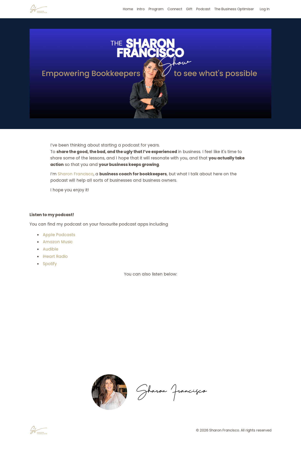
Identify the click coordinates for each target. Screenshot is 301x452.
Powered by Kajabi (259, 442)
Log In (265, 9)
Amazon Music (58, 242)
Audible (50, 249)
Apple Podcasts (59, 235)
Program (155, 9)
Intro (141, 9)
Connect (174, 9)
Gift (189, 9)
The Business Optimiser (234, 9)
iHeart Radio (55, 257)
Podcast (203, 9)
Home (128, 9)
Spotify (50, 264)
